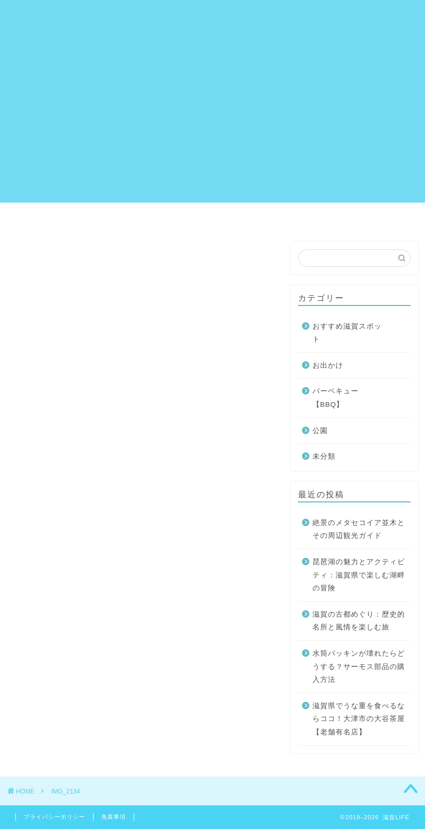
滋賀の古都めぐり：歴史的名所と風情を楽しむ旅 (358, 621)
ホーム (46, 215)
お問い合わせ (109, 215)
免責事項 (113, 817)
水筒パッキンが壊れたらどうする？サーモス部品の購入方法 (358, 666)
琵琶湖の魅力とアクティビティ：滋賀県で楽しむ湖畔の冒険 (358, 575)
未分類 (324, 456)
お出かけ (327, 365)
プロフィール (259, 215)
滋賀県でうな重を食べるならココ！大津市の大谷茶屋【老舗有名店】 (358, 719)
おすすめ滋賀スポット (347, 333)
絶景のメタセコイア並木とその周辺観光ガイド (358, 529)
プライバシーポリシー (350, 215)
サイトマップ (184, 215)
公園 (320, 431)
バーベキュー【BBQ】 (335, 397)
